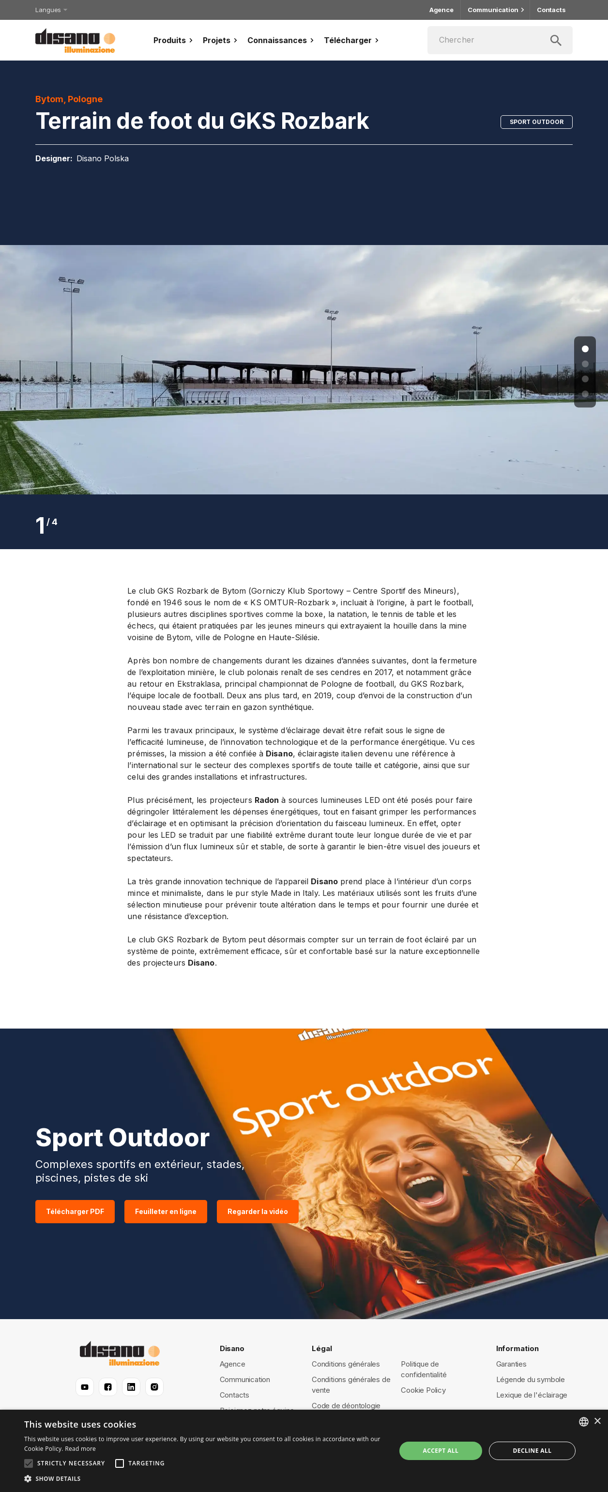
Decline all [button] (532, 1450)
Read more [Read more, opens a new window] (80, 1449)
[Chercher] (500, 40)
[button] (204, 1479)
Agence (441, 10)
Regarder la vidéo (258, 1211)
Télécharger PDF (75, 1211)
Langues (50, 9)
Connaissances (281, 40)
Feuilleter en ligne (165, 1211)
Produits (174, 40)
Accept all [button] (440, 1450)
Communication (495, 10)
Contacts (551, 10)
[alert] (304, 1451)
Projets (221, 40)
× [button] (597, 1421)
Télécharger (352, 40)
